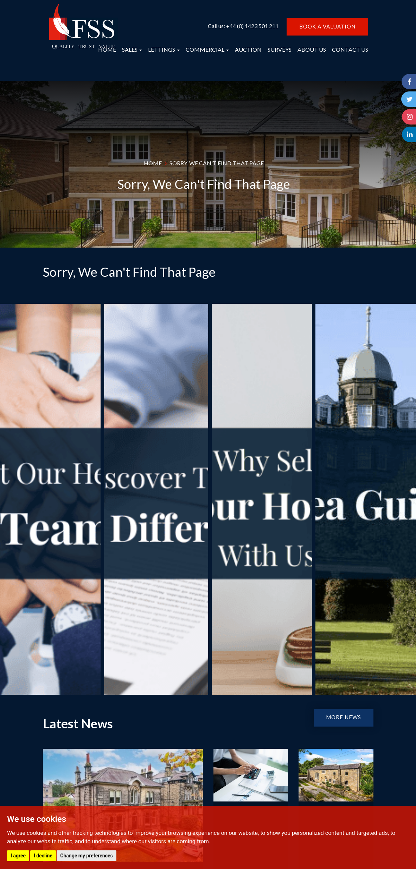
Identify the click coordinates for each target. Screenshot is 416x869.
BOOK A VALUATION (327, 26)
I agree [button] (18, 855)
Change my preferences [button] (86, 855)
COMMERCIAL (207, 49)
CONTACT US (350, 49)
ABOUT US (311, 49)
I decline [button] (43, 855)
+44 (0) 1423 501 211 (252, 26)
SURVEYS (280, 49)
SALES (132, 49)
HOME (107, 49)
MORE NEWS (343, 717)
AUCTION (248, 49)
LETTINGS (164, 49)
